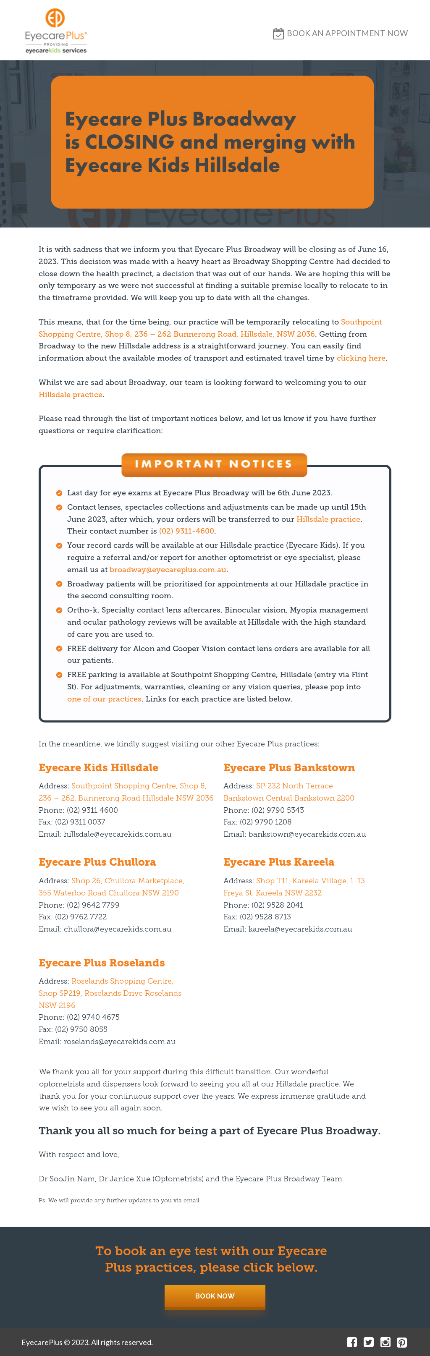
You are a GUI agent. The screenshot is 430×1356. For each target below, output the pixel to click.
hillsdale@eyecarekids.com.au (118, 835)
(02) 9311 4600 (92, 811)
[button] (347, 33)
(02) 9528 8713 (265, 917)
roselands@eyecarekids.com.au (120, 1042)
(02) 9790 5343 (278, 811)
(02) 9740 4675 (93, 1018)
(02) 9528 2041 (277, 906)
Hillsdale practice (70, 394)
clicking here (361, 358)
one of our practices (104, 699)
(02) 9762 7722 (81, 917)
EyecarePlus (42, 1342)
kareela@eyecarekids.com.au (300, 930)
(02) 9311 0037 (80, 823)
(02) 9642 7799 (93, 906)
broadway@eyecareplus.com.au (168, 569)
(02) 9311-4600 (186, 531)
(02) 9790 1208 (266, 823)
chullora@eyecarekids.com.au (118, 930)
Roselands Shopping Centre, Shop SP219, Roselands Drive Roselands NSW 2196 (110, 994)
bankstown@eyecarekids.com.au (307, 835)
